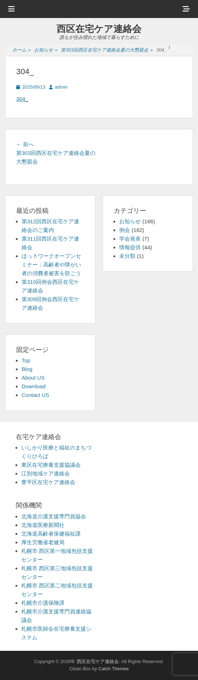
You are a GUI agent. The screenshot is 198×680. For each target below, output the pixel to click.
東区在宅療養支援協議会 (51, 465)
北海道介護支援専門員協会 (53, 516)
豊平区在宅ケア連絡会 (48, 482)
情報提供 (130, 247)
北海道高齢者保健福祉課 (51, 534)
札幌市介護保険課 (42, 603)
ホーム (21, 50)
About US (33, 378)
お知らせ (45, 50)
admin (61, 87)
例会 (124, 230)
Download (34, 386)
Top (26, 360)
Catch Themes (113, 668)
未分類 (127, 256)
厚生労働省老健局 (42, 542)
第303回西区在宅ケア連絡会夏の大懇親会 (107, 50)
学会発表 (130, 239)
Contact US (35, 395)
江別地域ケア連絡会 (45, 473)
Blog (27, 369)
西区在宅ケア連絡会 (99, 28)
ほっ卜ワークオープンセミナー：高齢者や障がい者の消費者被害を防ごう (51, 264)
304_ (22, 99)
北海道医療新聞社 (42, 525)
